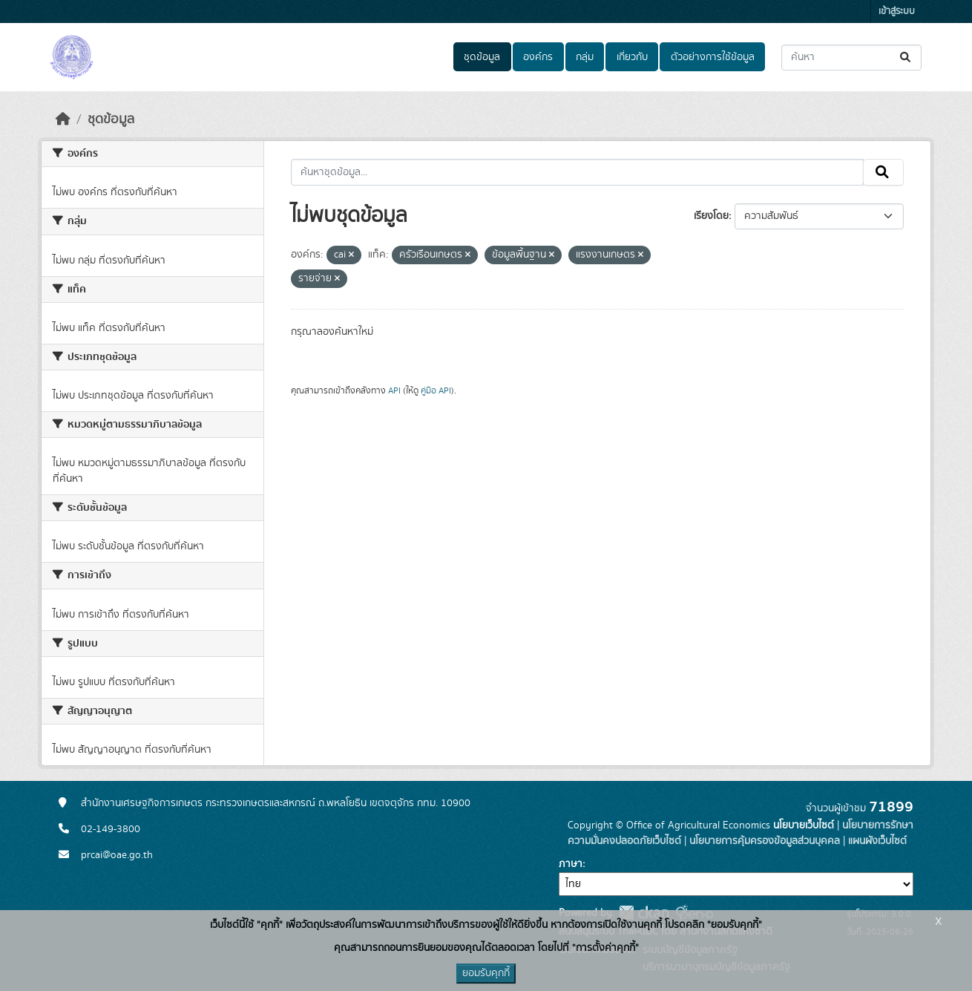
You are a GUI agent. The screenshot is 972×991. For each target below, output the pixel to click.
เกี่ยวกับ (632, 57)
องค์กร (538, 57)
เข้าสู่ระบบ (897, 11)
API (394, 390)
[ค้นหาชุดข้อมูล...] (851, 58)
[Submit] (906, 58)
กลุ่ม (585, 57)
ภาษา (570, 864)
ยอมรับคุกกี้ (486, 973)
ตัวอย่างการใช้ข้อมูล (713, 57)
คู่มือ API (436, 390)
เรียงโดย (711, 216)
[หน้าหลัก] (63, 119)
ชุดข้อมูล (482, 57)
